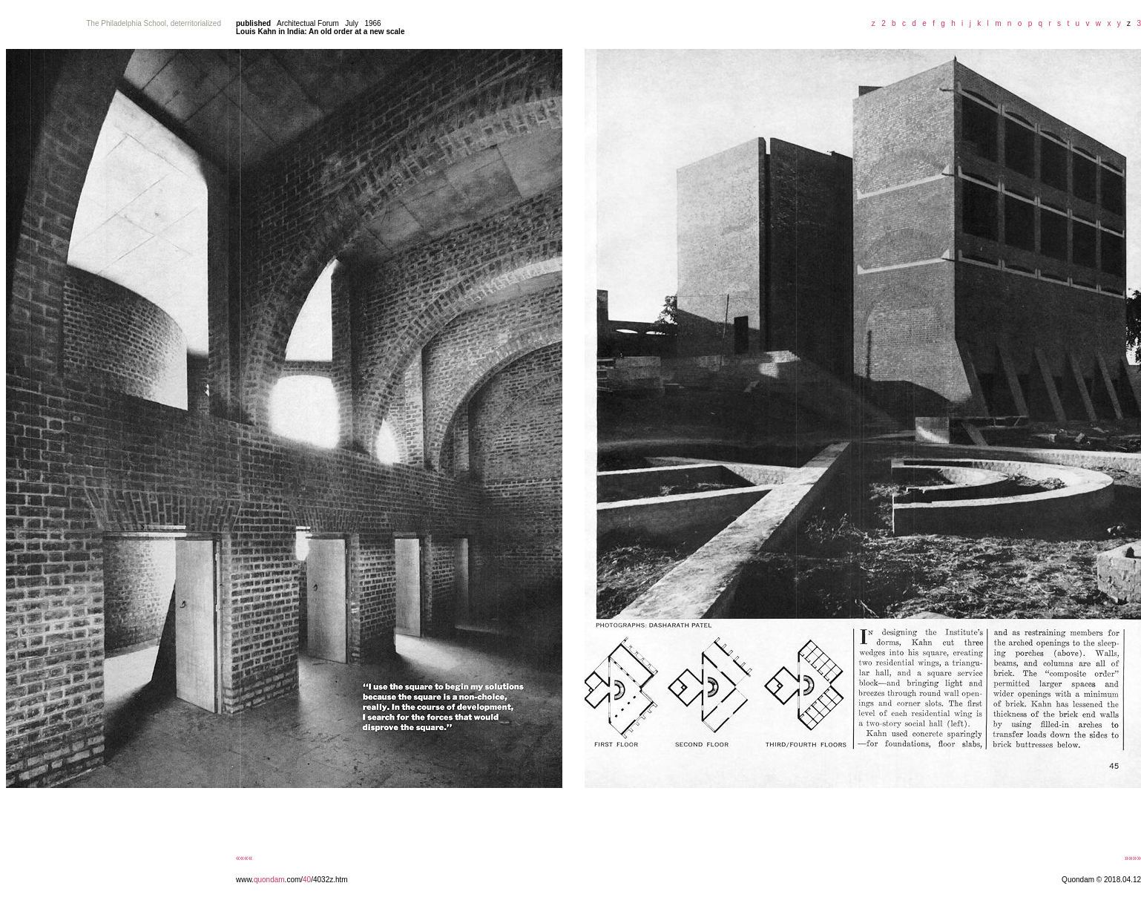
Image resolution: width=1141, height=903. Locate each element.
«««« (244, 858)
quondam (269, 880)
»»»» (1133, 858)
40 (307, 880)
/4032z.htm (329, 880)
